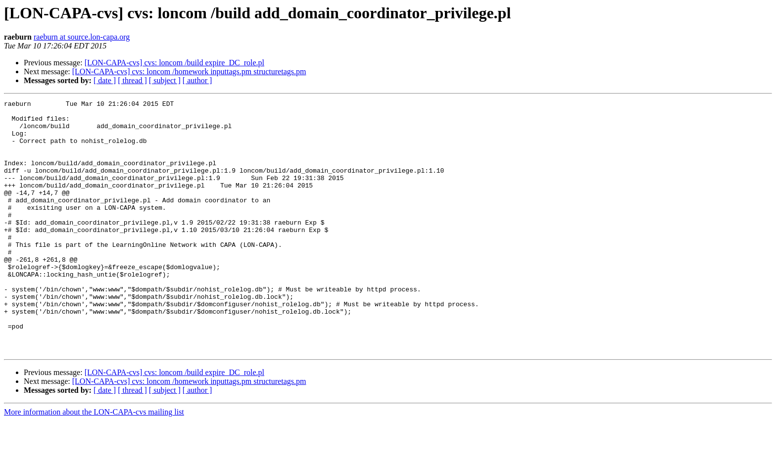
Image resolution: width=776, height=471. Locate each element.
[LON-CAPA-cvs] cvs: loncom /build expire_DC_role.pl (174, 62)
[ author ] (197, 80)
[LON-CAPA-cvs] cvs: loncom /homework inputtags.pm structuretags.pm (189, 71)
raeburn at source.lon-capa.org (82, 37)
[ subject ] (165, 80)
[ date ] (105, 80)
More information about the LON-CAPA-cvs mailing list (94, 462)
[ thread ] (132, 80)
